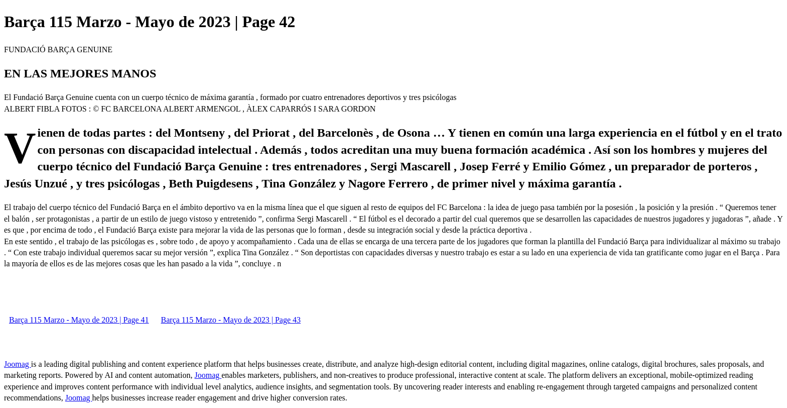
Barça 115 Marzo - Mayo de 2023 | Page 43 (231, 320)
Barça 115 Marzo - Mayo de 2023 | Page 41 (79, 320)
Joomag (17, 364)
